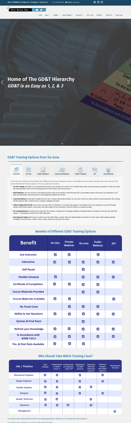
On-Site (29, 171)
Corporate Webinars (62, 171)
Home (40, 15)
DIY (95, 171)
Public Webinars (43, 171)
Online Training (67, 15)
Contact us (109, 15)
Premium (99, 15)
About (47, 15)
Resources (79, 15)
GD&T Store (90, 15)
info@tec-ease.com (73, 2)
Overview (16, 171)
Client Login (118, 15)
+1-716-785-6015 (59, 2)
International (108, 171)
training (55, 15)
